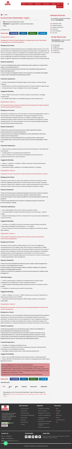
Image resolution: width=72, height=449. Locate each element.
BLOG (58, 3)
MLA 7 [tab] (16, 387)
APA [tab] (4, 386)
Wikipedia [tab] (44, 386)
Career (49, 436)
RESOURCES (46, 4)
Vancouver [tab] (33, 386)
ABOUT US (24, 3)
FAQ (62, 3)
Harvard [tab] (24, 386)
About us (45, 436)
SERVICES (31, 4)
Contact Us (54, 436)
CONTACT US (60, 6)
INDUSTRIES (38, 4)
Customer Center (53, 437)
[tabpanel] (25, 394)
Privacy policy (61, 436)
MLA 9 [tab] (10, 387)
